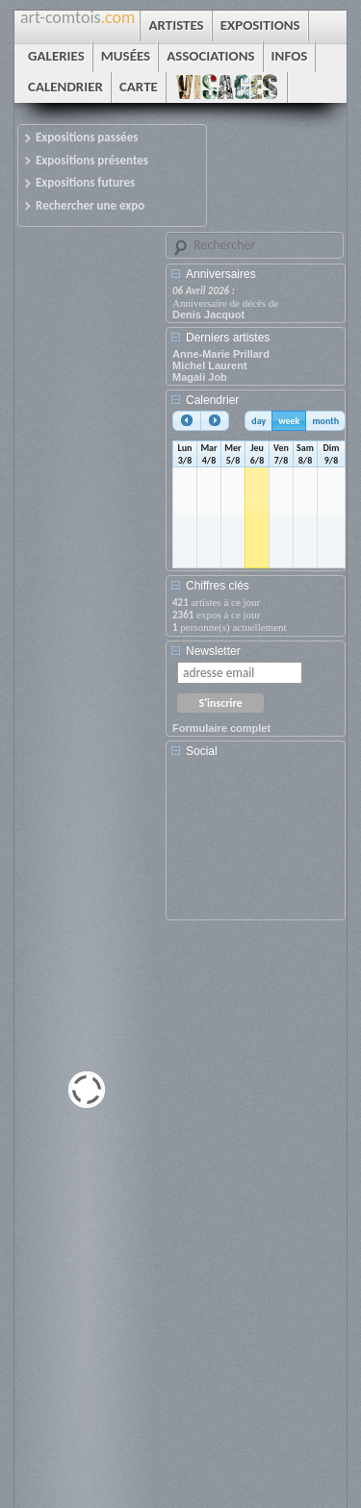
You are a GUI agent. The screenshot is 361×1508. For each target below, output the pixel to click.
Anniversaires (221, 274)
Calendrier (212, 400)
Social (202, 751)
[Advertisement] (259, 845)
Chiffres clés (217, 585)
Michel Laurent (209, 365)
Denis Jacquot (208, 314)
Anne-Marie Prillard (221, 354)
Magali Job (199, 377)
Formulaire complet (221, 728)
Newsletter (213, 651)
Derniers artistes (228, 337)
